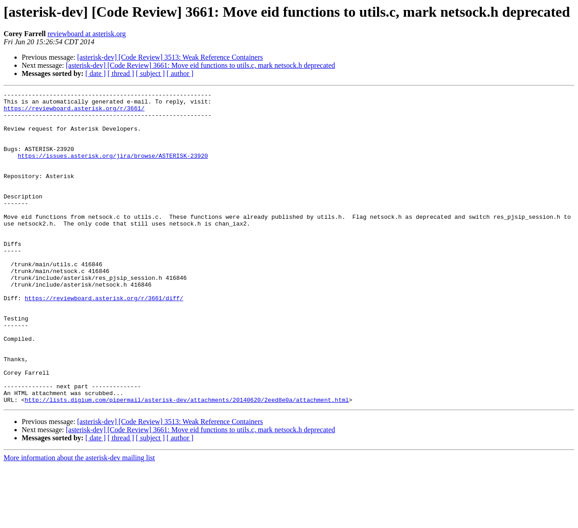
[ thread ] (120, 73)
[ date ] (95, 73)
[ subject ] (150, 73)
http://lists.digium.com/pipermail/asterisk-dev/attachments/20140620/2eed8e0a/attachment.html (187, 462)
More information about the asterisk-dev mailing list (79, 520)
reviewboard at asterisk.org (86, 34)
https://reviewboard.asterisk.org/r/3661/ (74, 112)
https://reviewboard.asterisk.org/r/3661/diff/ (104, 340)
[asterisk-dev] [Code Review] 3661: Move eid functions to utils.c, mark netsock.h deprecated (200, 65)
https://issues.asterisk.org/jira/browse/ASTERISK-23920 (113, 169)
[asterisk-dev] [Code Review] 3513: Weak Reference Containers (170, 57)
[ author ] (180, 73)
